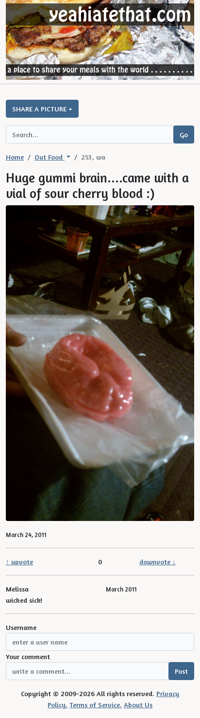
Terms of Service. (95, 704)
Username (21, 627)
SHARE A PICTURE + (42, 109)
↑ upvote (19, 561)
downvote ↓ (157, 561)
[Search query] (90, 135)
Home (15, 157)
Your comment (28, 656)
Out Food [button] (49, 157)
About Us (138, 704)
